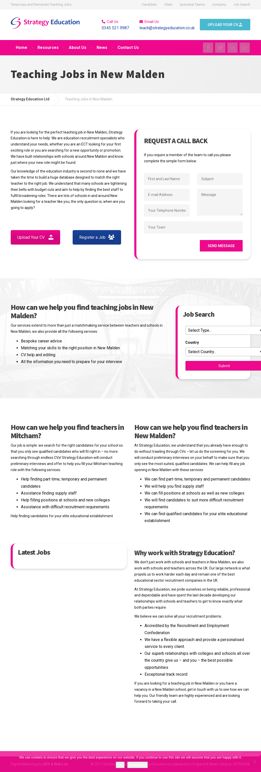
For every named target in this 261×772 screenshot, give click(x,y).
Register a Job (96, 237)
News (102, 47)
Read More (137, 765)
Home (21, 47)
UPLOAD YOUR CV (225, 25)
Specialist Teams (192, 4)
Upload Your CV (35, 237)
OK (120, 765)
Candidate (149, 4)
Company (219, 4)
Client (168, 4)
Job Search (241, 4)
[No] (254, 761)
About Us (77, 47)
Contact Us (128, 47)
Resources (48, 47)
